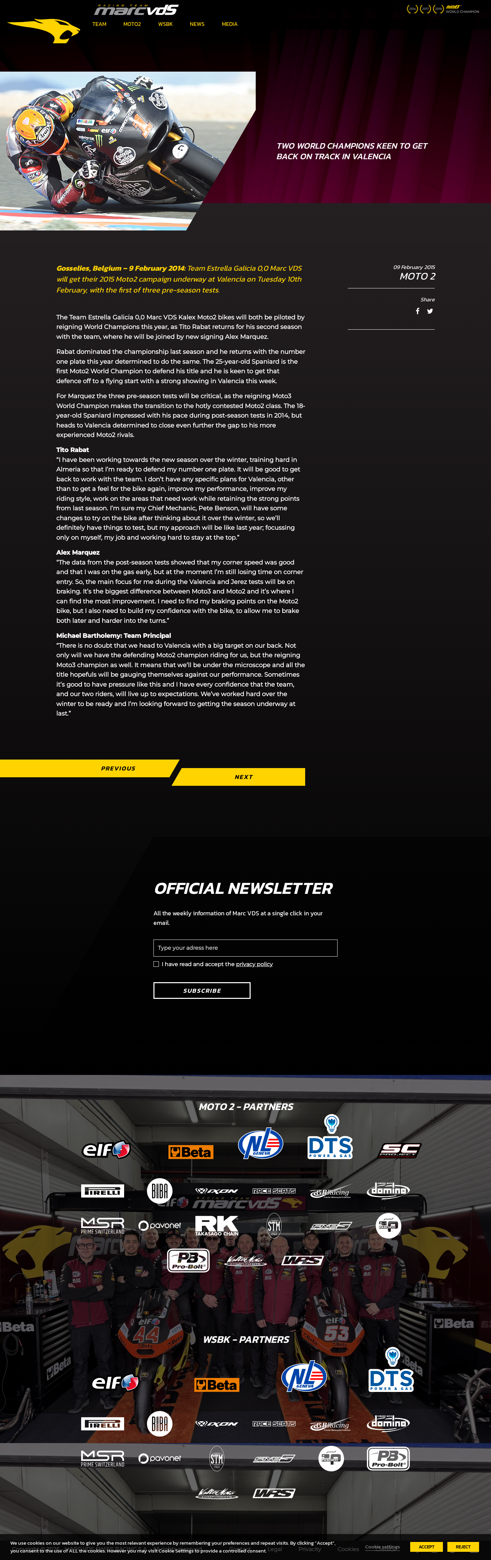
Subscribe (202, 990)
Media (230, 24)
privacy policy (254, 964)
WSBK (165, 24)
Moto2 (132, 24)
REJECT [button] (463, 1547)
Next (244, 776)
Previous (118, 768)
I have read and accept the (217, 964)
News (197, 24)
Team (99, 24)
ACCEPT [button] (426, 1547)
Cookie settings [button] (382, 1546)
